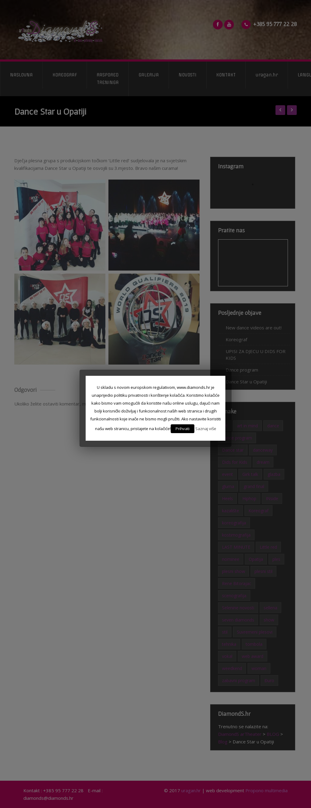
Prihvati (183, 428)
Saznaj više (205, 428)
